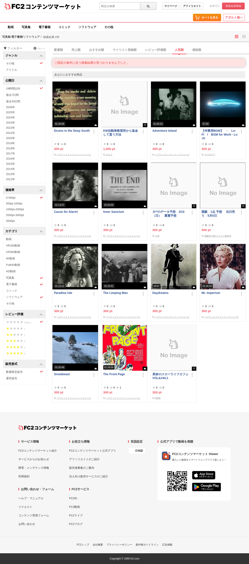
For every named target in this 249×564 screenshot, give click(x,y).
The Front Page (114, 374)
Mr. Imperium (210, 293)
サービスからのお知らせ (33, 459)
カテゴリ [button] (24, 231)
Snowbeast (62, 374)
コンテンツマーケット (53, 6)
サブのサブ (209, 154)
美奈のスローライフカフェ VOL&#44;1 (170, 376)
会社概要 (98, 544)
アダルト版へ (234, 17)
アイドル (11, 69)
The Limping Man (115, 293)
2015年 (10, 163)
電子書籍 (45, 27)
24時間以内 (24, 88)
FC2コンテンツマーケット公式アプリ (92, 450)
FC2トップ (83, 544)
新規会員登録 (233, 6)
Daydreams (160, 293)
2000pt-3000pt (15, 215)
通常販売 (11, 378)
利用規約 (24, 476)
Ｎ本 (157, 236)
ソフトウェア (87, 27)
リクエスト (25, 506)
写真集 (26, 27)
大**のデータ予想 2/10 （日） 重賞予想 (168, 213)
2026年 (10, 107)
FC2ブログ (76, 524)
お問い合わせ (26, 524)
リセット (39, 48)
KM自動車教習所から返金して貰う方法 (120, 132)
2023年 (10, 122)
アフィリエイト (192, 6)
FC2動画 (74, 506)
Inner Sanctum (113, 211)
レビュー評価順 (155, 49)
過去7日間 (12, 95)
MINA (158, 398)
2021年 (10, 133)
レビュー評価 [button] (24, 314)
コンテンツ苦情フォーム (33, 515)
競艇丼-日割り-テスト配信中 (218, 236)
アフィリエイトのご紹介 (84, 459)
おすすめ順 (96, 49)
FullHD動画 (13, 264)
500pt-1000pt (14, 203)
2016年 (10, 158)
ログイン (215, 6)
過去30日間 (13, 101)
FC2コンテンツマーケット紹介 (37, 450)
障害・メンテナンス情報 (33, 467)
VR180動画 (13, 245)
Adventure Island (164, 130)
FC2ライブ (76, 515)
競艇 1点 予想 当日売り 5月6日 (218, 213)
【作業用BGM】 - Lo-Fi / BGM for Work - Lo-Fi (219, 134)
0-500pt (24, 197)
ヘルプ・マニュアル (30, 498)
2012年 (10, 179)
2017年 (10, 153)
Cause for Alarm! (66, 211)
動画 (11, 27)
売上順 (76, 49)
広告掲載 (167, 544)
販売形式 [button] (24, 364)
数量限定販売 (24, 371)
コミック (64, 27)
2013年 (10, 174)
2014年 (10, 169)
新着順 (58, 49)
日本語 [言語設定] (139, 450)
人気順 (179, 49)
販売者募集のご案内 (81, 467)
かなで (109, 154)
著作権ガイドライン (147, 544)
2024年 (10, 117)
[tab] (150, 50)
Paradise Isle (63, 293)
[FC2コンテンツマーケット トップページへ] (47, 428)
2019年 (10, 143)
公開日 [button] (24, 81)
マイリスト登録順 (125, 49)
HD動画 (11, 271)
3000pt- (10, 220)
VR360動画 (13, 252)
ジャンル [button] (24, 56)
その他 (108, 27)
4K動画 (10, 258)
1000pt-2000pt (15, 209)
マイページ (170, 6)
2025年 (10, 112)
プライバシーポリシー (119, 544)
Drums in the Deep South (72, 130)
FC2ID (73, 498)
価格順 (196, 49)
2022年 (10, 127)
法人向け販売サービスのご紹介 (88, 476)
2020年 (10, 138)
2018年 (10, 148)
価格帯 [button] (24, 190)
